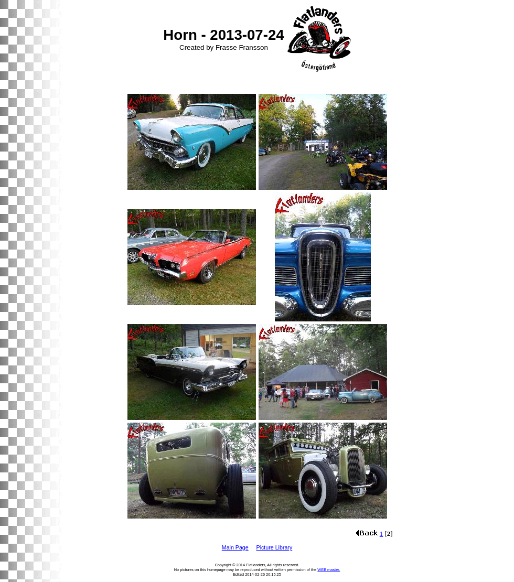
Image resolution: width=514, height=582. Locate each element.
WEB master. (328, 569)
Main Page (235, 547)
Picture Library (274, 547)
